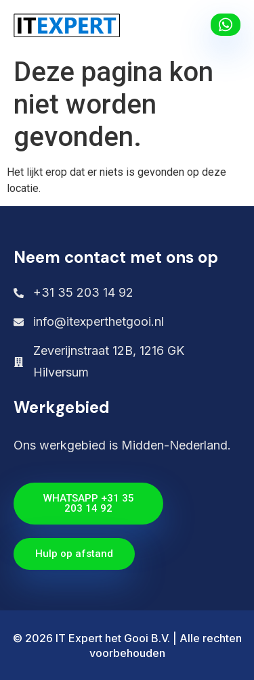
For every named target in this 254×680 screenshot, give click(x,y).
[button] (188, 25)
